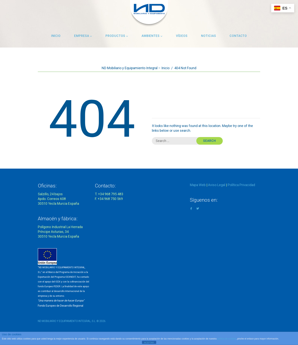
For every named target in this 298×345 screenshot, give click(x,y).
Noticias (208, 36)
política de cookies (226, 338)
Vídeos (182, 36)
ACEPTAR (149, 342)
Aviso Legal (216, 185)
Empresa (83, 36)
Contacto (238, 36)
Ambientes (152, 36)
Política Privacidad (241, 185)
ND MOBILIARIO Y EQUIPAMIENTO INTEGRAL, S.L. (67, 321)
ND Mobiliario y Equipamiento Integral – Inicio (136, 68)
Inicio (56, 36)
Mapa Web (198, 185)
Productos (116, 36)
